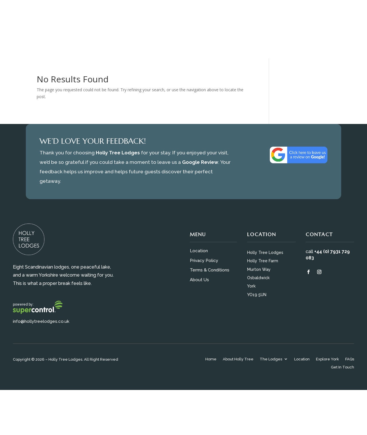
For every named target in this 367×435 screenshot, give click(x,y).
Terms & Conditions (209, 270)
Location (199, 250)
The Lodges (271, 359)
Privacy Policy (204, 260)
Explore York (327, 359)
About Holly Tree (238, 359)
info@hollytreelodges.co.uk (41, 321)
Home (210, 359)
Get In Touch (342, 367)
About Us (199, 279)
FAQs (349, 359)
